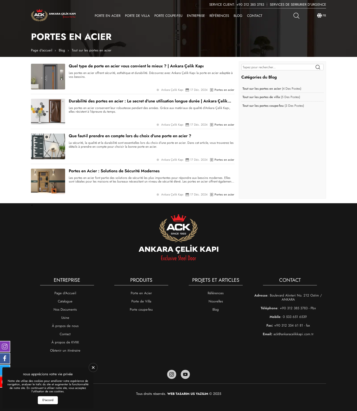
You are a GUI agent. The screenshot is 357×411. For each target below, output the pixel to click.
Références (219, 15)
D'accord (47, 400)
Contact (254, 15)
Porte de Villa (137, 15)
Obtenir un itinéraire (65, 350)
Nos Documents (65, 309)
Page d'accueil (41, 50)
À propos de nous (65, 326)
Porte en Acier (107, 15)
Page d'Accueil (65, 293)
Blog (238, 15)
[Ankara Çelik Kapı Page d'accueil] (53, 15)
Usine (65, 318)
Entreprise (196, 15)
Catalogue (65, 301)
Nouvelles (216, 301)
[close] (93, 367)
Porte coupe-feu (168, 15)
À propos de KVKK (65, 342)
